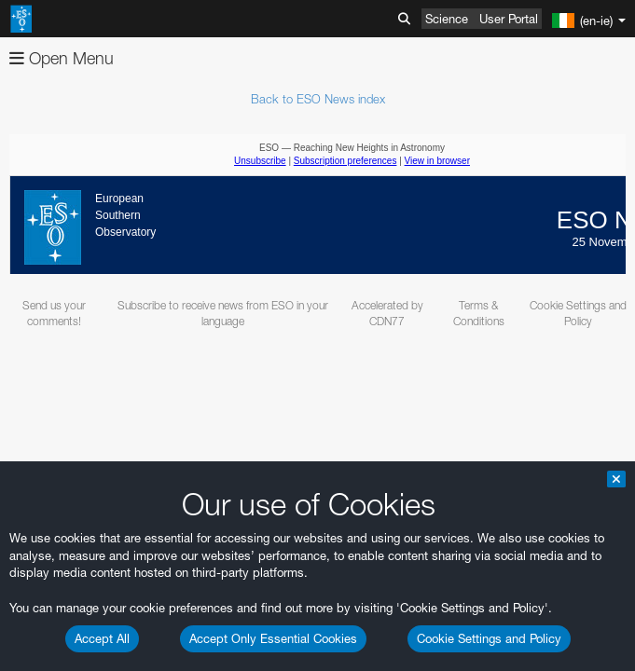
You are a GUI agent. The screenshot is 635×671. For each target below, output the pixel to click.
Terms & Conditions (478, 313)
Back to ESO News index (318, 98)
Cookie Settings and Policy (489, 638)
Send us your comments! (54, 313)
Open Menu (61, 58)
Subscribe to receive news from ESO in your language (222, 313)
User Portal (508, 18)
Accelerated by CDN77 (387, 313)
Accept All (102, 638)
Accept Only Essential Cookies (273, 638)
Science (446, 18)
